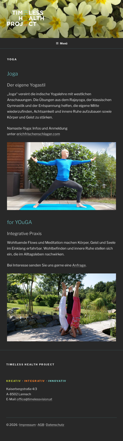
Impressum (27, 425)
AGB (41, 425)
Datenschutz (55, 425)
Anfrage (79, 265)
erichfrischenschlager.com (38, 134)
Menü (61, 43)
